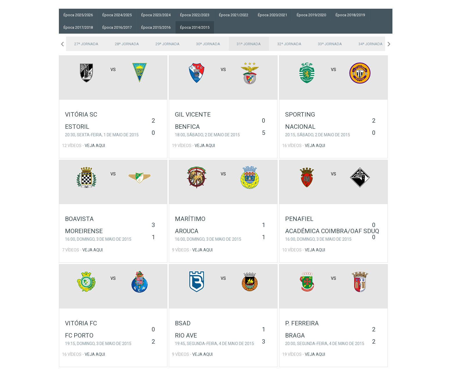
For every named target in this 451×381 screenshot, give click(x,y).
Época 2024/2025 (117, 15)
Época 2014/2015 (194, 27)
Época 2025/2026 (78, 15)
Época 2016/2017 (117, 27)
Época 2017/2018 (78, 27)
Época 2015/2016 (156, 27)
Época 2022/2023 (194, 15)
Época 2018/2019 (350, 15)
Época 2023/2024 (156, 15)
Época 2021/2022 (233, 15)
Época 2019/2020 (311, 15)
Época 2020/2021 (272, 15)
